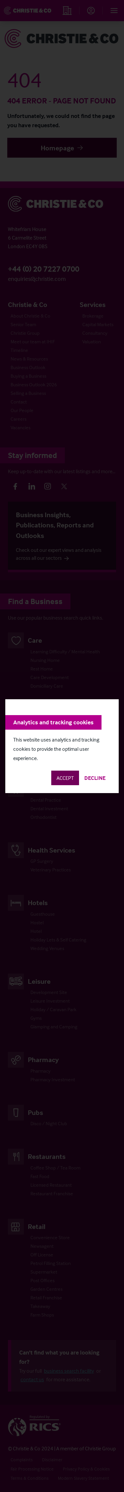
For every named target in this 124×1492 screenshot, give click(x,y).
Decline (94, 778)
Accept (65, 778)
